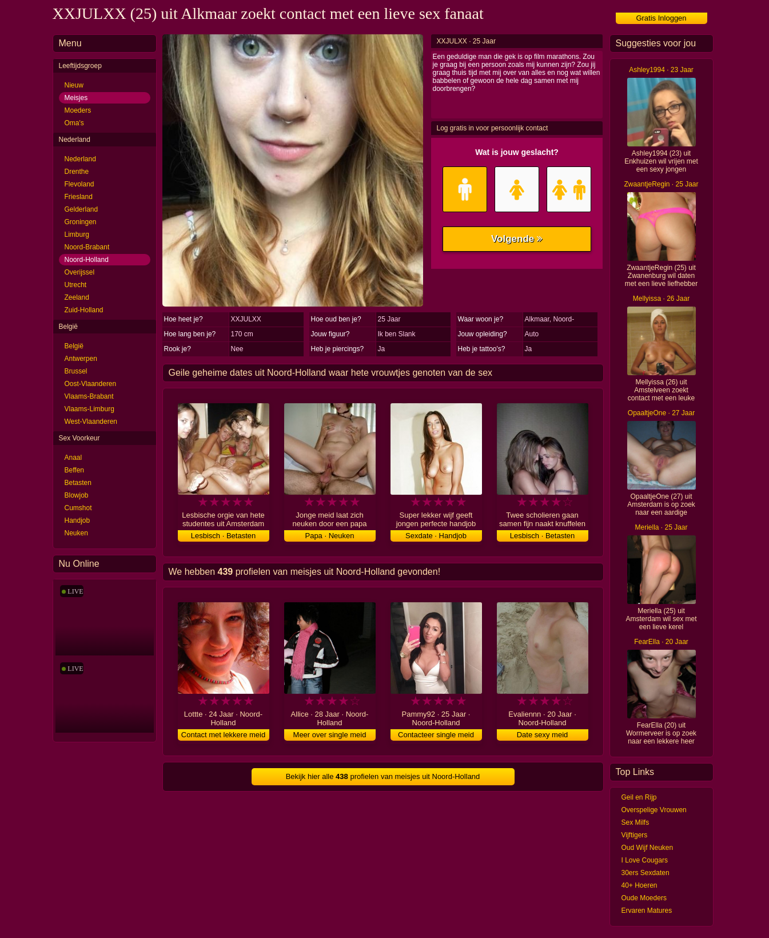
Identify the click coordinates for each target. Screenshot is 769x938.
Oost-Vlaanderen (91, 384)
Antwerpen (81, 359)
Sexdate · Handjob (436, 535)
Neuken (76, 533)
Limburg (77, 234)
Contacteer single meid (436, 734)
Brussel (76, 371)
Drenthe (77, 172)
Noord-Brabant (87, 247)
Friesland (79, 197)
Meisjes (76, 98)
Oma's (74, 123)
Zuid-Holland (84, 310)
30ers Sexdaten (645, 873)
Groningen (81, 222)
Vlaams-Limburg (89, 409)
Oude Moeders (644, 898)
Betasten (78, 483)
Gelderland (81, 209)
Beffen (74, 470)
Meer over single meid (329, 734)
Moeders (78, 110)
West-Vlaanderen (91, 422)
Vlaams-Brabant (89, 396)
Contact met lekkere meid (223, 734)
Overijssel (80, 272)
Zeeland (77, 297)
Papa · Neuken (329, 535)
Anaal (73, 458)
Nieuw (74, 85)
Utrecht (76, 285)
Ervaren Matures (646, 911)
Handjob (77, 520)
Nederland (80, 159)
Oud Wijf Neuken (647, 848)
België (74, 346)
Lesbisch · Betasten (223, 535)
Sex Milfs (635, 822)
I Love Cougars (644, 860)
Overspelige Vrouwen (654, 810)
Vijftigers (634, 835)
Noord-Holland (87, 260)
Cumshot (78, 508)
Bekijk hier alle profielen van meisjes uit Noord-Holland (383, 776)
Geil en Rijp (639, 797)
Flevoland (79, 184)
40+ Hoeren (639, 885)
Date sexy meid (542, 734)
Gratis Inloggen (661, 18)
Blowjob (77, 495)
